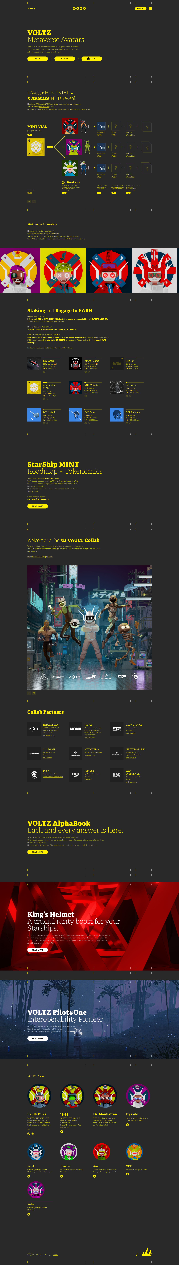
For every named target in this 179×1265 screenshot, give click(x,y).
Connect (140, 8)
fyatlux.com (88, 779)
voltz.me (29, 1253)
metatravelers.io (131, 758)
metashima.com (89, 755)
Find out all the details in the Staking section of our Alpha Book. (49, 348)
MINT (37, 59)
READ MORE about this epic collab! (40, 557)
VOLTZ (31, 9)
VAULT (92, 58)
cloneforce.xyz (130, 733)
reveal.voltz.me (63, 109)
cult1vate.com (47, 758)
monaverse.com (89, 738)
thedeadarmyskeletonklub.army (53, 777)
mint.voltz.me (44, 107)
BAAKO (55, 1255)
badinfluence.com (132, 782)
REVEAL (64, 59)
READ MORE (37, 506)
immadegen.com (48, 735)
